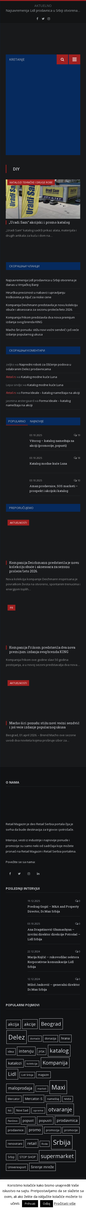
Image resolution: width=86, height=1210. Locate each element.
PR (11, 619)
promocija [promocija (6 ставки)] (52, 1141)
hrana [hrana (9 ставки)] (65, 1050)
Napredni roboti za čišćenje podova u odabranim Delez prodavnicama (38, 378)
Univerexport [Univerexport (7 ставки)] (17, 1179)
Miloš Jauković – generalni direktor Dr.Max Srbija (54, 998)
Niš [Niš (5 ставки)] (9, 1122)
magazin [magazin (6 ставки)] (43, 1086)
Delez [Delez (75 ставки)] (16, 1048)
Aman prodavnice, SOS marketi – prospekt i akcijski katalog (54, 499)
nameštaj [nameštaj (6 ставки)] (53, 1110)
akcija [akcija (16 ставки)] (13, 1035)
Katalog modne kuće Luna (39, 388)
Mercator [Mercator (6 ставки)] (14, 1110)
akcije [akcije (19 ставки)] (30, 1035)
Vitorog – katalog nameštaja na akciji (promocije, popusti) (52, 454)
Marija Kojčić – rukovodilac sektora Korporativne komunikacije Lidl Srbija (53, 973)
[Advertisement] (43, 121)
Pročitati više (65, 1203)
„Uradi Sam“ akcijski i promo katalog (39, 234)
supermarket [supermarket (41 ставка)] (57, 1167)
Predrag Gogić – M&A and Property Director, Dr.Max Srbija (53, 920)
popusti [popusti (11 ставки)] (45, 1132)
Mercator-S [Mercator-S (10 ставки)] (33, 1110)
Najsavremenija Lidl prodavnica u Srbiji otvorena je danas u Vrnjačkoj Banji (44, 11)
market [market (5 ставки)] (41, 1100)
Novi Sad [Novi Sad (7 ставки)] (22, 1122)
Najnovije (37, 433)
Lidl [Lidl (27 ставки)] (12, 1085)
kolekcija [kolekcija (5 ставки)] (32, 1075)
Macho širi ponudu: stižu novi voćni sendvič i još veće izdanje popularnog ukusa (42, 343)
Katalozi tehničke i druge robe (31, 194)
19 (77, 446)
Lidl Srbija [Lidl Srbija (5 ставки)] (27, 1086)
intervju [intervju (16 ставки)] (26, 1062)
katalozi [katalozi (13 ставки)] (15, 1074)
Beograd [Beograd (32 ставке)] (51, 1035)
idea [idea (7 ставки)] (11, 1063)
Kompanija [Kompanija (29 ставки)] (55, 1074)
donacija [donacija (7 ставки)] (50, 1050)
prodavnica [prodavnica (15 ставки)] (67, 1131)
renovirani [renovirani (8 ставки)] (15, 1155)
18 (77, 469)
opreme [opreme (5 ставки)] (38, 1122)
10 (77, 492)
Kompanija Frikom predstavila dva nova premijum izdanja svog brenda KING (40, 331)
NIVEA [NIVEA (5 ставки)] (67, 1110)
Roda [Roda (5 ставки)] (45, 1155)
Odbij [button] (46, 1203)
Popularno (17, 433)
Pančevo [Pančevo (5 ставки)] (13, 1132)
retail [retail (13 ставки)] (31, 1154)
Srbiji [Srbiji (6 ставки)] (11, 1168)
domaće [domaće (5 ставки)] (35, 1050)
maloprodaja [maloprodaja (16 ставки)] (20, 1099)
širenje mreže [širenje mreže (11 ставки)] (42, 1178)
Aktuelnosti (18, 534)
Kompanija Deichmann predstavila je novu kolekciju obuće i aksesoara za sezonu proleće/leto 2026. (42, 318)
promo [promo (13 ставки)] (35, 1141)
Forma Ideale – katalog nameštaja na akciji (50, 404)
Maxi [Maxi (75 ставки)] (58, 1098)
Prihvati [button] (30, 1203)
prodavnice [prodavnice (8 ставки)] (16, 1141)
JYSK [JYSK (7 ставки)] (41, 1063)
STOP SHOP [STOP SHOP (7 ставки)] (27, 1168)
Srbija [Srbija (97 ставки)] (62, 1153)
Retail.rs (11, 388)
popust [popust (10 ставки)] (28, 1132)
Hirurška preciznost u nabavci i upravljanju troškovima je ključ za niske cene (35, 306)
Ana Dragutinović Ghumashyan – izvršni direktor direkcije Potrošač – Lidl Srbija (54, 946)
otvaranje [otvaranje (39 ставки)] (60, 1121)
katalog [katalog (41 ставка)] (59, 1062)
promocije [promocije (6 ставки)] (71, 1141)
